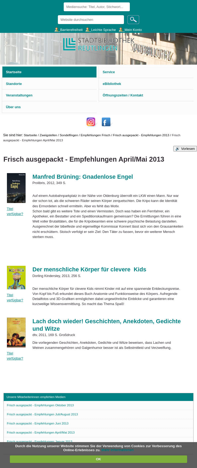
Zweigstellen (48, 135)
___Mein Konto (130, 30)
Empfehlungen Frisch (95, 135)
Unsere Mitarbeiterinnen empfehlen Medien (36, 397)
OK (98, 459)
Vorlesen (188, 149)
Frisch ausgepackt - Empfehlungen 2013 (141, 135)
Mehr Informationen (117, 450)
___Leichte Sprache (101, 30)
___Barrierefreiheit (68, 30)
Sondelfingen (69, 135)
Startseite (30, 135)
